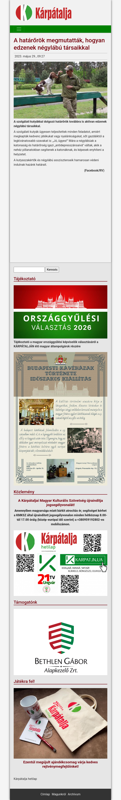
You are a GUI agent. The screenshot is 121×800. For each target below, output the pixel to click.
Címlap (45, 794)
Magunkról (59, 794)
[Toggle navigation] (19, 29)
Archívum (74, 794)
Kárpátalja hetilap (25, 779)
